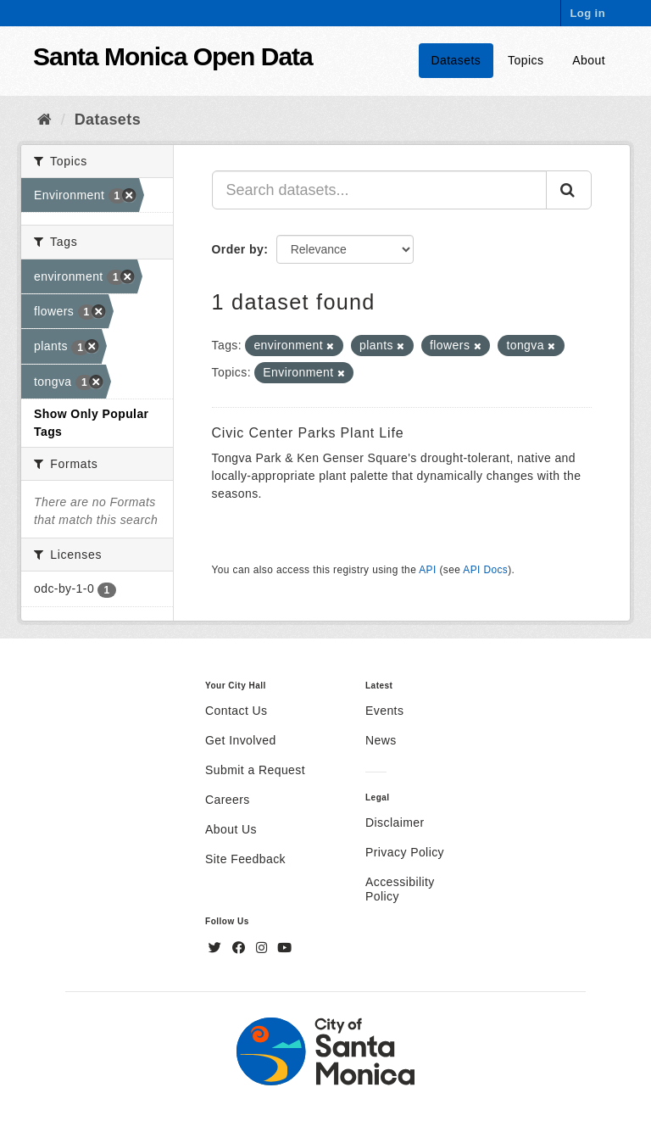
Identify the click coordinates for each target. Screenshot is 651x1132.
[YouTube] (284, 948)
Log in (587, 13)
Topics (525, 60)
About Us (231, 829)
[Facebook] (241, 948)
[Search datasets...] (380, 189)
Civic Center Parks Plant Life (308, 433)
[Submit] (569, 189)
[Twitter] (217, 948)
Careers (227, 799)
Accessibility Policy (400, 889)
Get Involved (240, 740)
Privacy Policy (404, 852)
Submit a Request (255, 770)
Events (384, 710)
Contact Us (236, 710)
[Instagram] (264, 948)
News (381, 740)
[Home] (44, 119)
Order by (238, 249)
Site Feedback (245, 859)
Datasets (456, 60)
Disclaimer (395, 822)
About (588, 60)
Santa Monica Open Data (173, 56)
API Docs (485, 570)
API (427, 570)
